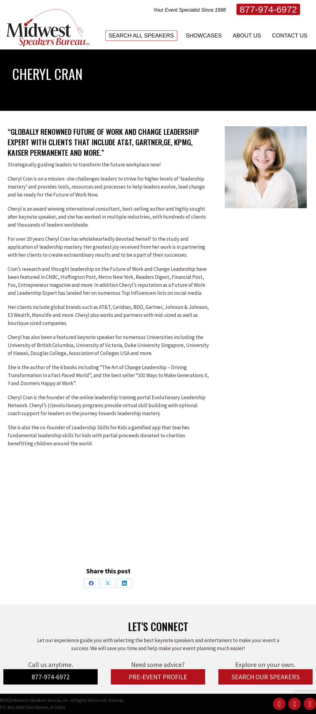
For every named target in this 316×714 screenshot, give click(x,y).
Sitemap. (116, 700)
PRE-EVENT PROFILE (158, 677)
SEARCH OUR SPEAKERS (265, 677)
